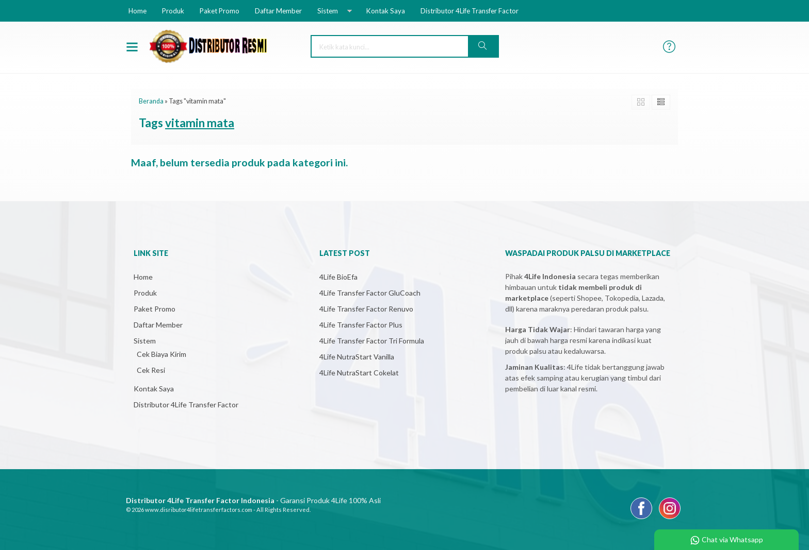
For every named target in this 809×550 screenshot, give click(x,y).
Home (137, 11)
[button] (483, 46)
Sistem (327, 11)
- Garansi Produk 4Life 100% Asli (253, 500)
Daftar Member (278, 11)
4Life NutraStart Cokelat (359, 372)
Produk (173, 11)
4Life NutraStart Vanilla (356, 356)
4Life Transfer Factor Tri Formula (371, 340)
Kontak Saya (385, 11)
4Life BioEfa (338, 276)
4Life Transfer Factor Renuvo (366, 308)
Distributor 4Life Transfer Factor (469, 11)
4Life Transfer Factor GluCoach (369, 292)
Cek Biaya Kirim (161, 354)
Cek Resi (151, 370)
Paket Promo (219, 11)
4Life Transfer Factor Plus (360, 324)
